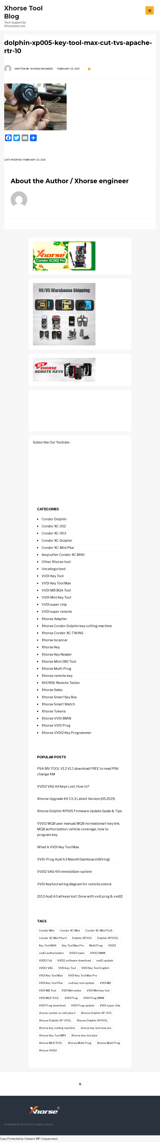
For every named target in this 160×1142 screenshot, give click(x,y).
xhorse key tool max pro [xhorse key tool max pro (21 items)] (96, 1028)
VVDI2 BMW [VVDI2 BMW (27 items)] (98, 953)
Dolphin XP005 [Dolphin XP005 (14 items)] (82, 938)
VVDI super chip (54, 604)
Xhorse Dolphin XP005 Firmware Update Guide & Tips (79, 811)
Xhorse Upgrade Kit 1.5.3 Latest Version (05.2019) (76, 799)
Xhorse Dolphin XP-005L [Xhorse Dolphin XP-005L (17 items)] (55, 1020)
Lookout (47, 1124)
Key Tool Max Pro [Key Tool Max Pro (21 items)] (73, 945)
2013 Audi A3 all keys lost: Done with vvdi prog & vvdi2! (79, 896)
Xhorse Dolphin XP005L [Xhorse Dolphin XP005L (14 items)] (92, 1020)
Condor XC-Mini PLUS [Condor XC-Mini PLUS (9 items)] (98, 930)
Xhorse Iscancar (55, 640)
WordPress (28, 1124)
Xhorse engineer (41, 68)
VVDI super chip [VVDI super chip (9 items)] (110, 1005)
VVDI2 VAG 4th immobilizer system (64, 872)
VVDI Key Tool (53, 576)
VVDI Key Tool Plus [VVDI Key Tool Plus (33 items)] (51, 983)
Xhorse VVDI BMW (56, 718)
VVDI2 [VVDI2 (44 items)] (112, 945)
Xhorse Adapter (54, 619)
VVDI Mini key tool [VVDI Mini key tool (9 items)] (98, 990)
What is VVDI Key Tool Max (58, 847)
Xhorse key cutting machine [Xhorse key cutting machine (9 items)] (57, 1028)
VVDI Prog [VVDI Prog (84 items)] (71, 998)
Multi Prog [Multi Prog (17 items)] (96, 945)
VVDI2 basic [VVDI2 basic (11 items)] (77, 953)
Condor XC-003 (54, 533)
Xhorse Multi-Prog (56, 669)
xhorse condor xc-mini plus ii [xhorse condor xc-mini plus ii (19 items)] (57, 1013)
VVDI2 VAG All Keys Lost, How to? (63, 786)
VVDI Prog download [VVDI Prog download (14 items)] (52, 1005)
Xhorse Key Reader (57, 654)
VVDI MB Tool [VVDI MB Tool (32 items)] (47, 990)
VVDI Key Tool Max (56, 583)
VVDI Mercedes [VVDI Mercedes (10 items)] (71, 990)
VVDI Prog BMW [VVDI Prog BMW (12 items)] (93, 998)
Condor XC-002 (54, 526)
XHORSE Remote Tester (61, 683)
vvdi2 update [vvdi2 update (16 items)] (104, 960)
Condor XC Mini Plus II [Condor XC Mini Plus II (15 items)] (53, 938)
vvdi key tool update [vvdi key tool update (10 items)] (81, 983)
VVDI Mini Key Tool (56, 597)
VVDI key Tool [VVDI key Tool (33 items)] (67, 968)
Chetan (28, 1138)
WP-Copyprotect (47, 1138)
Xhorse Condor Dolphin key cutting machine (77, 626)
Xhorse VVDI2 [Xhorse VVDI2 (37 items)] (48, 1050)
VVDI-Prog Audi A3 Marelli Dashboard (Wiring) (73, 859)
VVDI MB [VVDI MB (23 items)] (105, 983)
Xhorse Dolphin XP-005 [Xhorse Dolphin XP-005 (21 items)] (96, 1013)
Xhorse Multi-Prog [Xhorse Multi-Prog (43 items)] (79, 1043)
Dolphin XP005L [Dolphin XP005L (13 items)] (108, 938)
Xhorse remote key (57, 676)
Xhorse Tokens (54, 711)
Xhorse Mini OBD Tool (59, 662)
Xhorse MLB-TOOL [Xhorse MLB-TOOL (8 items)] (50, 1043)
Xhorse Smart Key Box (59, 697)
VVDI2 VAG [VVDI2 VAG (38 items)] (46, 968)
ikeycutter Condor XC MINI (63, 555)
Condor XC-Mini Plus (58, 548)
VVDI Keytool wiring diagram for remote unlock (74, 884)
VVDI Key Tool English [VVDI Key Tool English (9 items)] (95, 968)
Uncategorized (53, 569)
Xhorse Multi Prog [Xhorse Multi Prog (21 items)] (108, 1043)
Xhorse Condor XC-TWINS (62, 633)
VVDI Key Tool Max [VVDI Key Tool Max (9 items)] (51, 975)
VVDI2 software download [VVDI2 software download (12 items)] (74, 960)
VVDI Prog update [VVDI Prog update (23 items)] (82, 1005)
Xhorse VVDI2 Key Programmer (66, 733)
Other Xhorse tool (56, 562)
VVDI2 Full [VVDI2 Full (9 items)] (45, 960)
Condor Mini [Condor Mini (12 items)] (46, 930)
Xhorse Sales (52, 690)
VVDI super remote (57, 612)
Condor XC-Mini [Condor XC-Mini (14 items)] (70, 930)
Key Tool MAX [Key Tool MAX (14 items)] (47, 945)
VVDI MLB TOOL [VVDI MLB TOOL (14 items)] (49, 998)
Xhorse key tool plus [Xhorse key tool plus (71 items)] (84, 1035)
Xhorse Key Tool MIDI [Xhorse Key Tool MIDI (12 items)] (52, 1035)
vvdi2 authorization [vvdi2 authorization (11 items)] (51, 953)
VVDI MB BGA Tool (56, 590)
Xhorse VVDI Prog (56, 725)
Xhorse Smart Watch (58, 704)
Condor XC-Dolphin (57, 541)
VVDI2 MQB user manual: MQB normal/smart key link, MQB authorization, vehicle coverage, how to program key (78, 829)
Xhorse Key (51, 647)
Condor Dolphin (54, 519)
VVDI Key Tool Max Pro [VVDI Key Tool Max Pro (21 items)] (82, 975)
